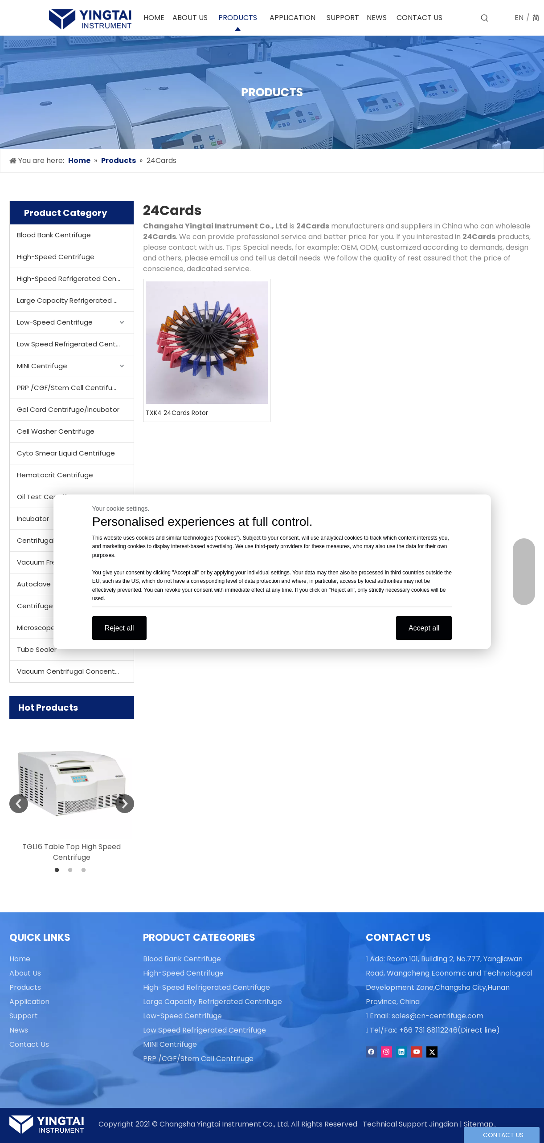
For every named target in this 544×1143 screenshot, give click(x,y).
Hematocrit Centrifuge (55, 475)
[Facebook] (371, 1052)
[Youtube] (416, 1052)
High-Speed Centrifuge (55, 256)
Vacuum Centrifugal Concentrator (74, 671)
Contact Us (29, 1044)
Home (19, 959)
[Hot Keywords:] (484, 18)
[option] (72, 791)
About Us (25, 973)
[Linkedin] (401, 1052)
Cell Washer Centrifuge (55, 431)
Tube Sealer (37, 649)
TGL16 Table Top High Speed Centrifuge (71, 852)
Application (29, 1002)
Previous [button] (18, 803)
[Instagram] (386, 1052)
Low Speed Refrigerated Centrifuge (75, 344)
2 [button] (71, 870)
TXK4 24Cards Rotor (177, 412)
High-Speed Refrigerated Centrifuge (75, 278)
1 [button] (58, 870)
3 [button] (85, 870)
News (18, 1030)
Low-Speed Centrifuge (55, 322)
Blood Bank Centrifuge (54, 235)
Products (25, 987)
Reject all (119, 627)
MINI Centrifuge (42, 365)
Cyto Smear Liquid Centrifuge (66, 453)
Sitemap (478, 1124)
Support (23, 1016)
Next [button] (124, 803)
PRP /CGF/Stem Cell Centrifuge (69, 387)
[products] (272, 92)
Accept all (424, 627)
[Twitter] (432, 1052)
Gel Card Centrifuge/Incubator (68, 409)
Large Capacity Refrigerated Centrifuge (75, 300)
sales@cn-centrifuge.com (437, 1016)
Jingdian (443, 1124)
